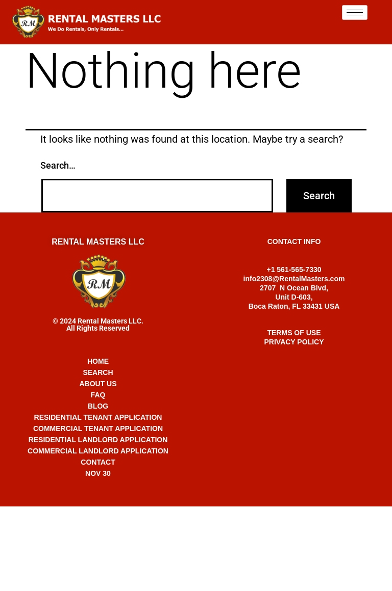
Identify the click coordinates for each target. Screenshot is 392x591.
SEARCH (98, 372)
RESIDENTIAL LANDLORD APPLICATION (98, 439)
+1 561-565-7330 (195, 517)
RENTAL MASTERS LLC (98, 241)
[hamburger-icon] (355, 12)
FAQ (98, 394)
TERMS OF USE (294, 333)
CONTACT (98, 462)
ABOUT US (97, 383)
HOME (98, 361)
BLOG (98, 406)
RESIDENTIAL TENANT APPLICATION (98, 417)
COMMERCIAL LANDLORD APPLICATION (98, 450)
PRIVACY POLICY (294, 342)
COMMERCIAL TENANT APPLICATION (98, 428)
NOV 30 (98, 473)
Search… (58, 165)
